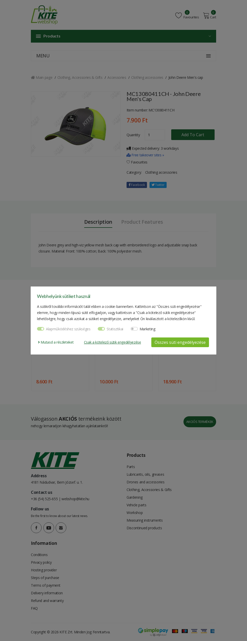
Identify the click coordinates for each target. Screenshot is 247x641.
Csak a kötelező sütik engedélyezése (112, 342)
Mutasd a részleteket (55, 342)
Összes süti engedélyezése (180, 342)
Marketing (147, 328)
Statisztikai (115, 328)
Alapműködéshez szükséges (68, 328)
